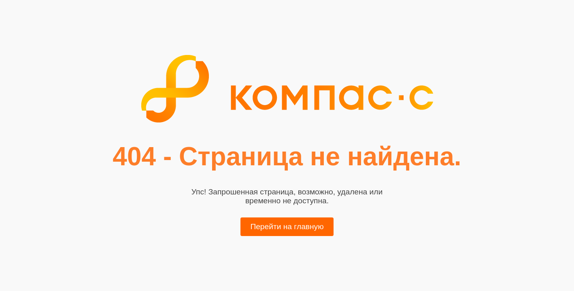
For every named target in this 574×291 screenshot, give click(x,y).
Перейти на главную (286, 226)
